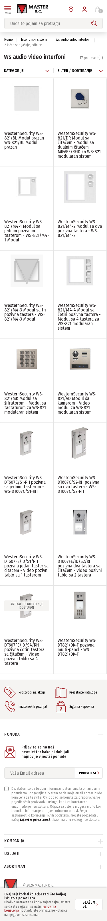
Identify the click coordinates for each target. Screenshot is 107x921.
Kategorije (27, 70)
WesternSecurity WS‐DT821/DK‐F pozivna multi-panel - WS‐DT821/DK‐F (77, 647)
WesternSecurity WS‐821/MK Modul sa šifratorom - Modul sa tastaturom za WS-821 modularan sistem (25, 403)
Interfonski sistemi (34, 40)
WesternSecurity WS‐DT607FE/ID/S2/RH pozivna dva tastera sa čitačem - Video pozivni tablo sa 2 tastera (80, 566)
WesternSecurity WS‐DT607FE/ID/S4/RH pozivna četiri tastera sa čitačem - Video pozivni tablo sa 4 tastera (24, 652)
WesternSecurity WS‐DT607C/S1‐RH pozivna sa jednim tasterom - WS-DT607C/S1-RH (25, 484)
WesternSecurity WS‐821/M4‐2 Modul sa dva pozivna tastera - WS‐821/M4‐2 (80, 228)
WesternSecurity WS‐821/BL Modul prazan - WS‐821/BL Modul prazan (25, 140)
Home (8, 40)
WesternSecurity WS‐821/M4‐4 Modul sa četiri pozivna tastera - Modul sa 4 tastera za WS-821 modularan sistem (79, 317)
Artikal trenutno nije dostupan (27, 606)
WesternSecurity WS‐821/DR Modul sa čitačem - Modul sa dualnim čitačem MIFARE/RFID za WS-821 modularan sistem (79, 145)
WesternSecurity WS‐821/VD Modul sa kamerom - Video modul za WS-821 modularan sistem (77, 403)
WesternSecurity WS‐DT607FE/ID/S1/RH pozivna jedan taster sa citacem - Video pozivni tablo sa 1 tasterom (26, 566)
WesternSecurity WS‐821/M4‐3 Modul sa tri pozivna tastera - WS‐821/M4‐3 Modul (25, 312)
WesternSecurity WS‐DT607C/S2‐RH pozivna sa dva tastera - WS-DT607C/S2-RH (78, 484)
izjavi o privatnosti (36, 820)
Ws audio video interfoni (73, 40)
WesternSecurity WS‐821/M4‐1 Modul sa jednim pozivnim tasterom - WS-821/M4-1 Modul (26, 231)
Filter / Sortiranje (80, 70)
